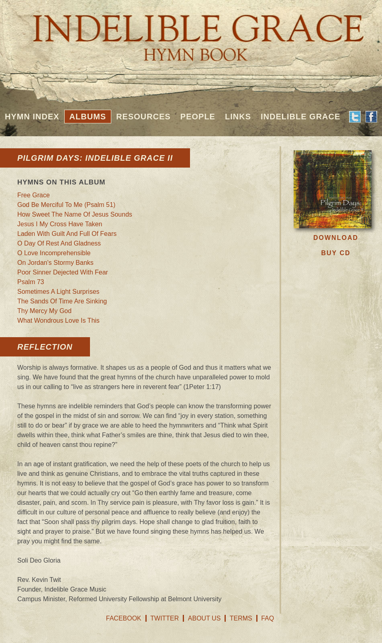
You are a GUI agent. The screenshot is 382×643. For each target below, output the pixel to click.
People (197, 116)
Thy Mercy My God (44, 310)
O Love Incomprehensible (53, 253)
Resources (143, 116)
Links (238, 116)
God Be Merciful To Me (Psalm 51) (66, 204)
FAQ (267, 618)
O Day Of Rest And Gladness (59, 243)
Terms (241, 618)
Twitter (164, 618)
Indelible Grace (300, 116)
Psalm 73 (30, 281)
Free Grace (33, 195)
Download (335, 237)
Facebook (123, 618)
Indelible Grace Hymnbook (191, 32)
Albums (87, 116)
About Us (204, 618)
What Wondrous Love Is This (58, 320)
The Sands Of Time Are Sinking (62, 301)
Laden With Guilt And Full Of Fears (66, 233)
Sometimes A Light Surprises (58, 291)
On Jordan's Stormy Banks (55, 262)
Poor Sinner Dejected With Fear (62, 272)
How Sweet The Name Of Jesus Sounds (74, 214)
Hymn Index (32, 116)
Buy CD (335, 253)
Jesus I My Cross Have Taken (59, 224)
